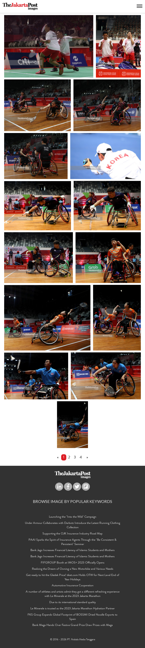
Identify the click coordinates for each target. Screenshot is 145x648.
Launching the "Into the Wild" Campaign (72, 517)
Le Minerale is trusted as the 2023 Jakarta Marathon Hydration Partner (72, 608)
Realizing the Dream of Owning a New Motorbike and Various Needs (72, 569)
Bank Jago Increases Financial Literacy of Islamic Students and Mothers (72, 550)
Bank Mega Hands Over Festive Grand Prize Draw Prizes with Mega (72, 625)
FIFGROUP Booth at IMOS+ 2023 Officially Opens (72, 563)
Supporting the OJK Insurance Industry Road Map (72, 534)
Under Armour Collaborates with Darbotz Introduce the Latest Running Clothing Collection (72, 525)
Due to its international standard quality (72, 602)
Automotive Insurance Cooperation (72, 585)
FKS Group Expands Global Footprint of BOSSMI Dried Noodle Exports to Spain (72, 617)
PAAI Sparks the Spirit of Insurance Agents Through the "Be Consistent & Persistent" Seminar (72, 542)
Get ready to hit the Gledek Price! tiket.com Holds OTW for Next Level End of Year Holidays (72, 577)
